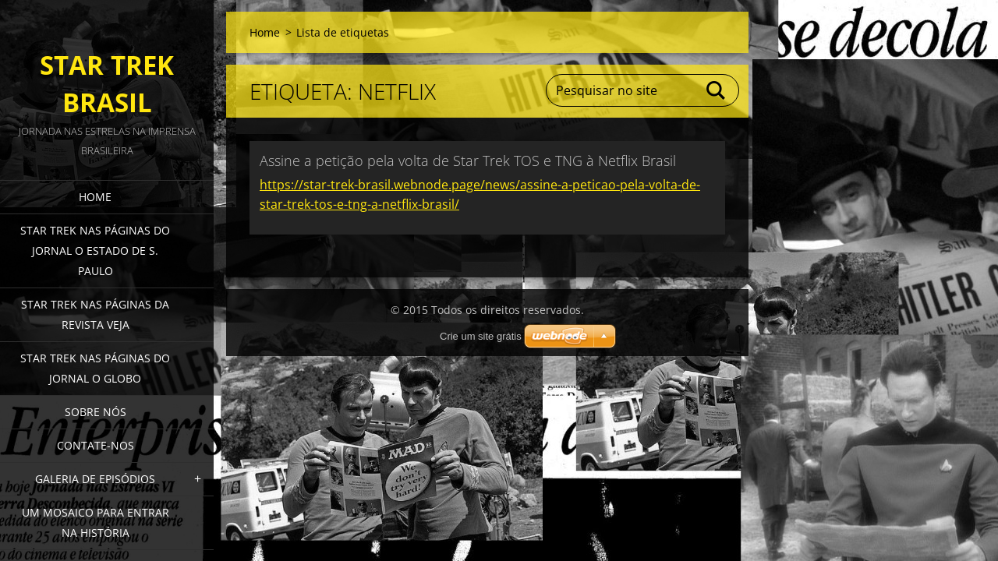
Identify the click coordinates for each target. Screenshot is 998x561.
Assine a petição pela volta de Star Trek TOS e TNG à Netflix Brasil (468, 160)
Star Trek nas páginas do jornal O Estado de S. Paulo (95, 250)
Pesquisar (716, 90)
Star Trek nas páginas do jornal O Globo (95, 368)
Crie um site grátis (481, 336)
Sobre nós (95, 411)
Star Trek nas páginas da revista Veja (95, 314)
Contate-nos (95, 445)
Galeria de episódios (95, 478)
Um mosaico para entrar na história (95, 522)
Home (95, 196)
